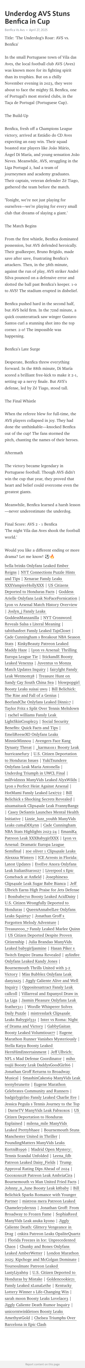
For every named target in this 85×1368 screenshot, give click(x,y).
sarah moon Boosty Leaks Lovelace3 (36, 1298)
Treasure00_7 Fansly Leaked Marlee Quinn (42, 928)
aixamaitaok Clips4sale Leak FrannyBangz (41, 805)
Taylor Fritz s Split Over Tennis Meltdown (42, 708)
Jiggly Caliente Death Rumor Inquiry (37, 1304)
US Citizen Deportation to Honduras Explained (42, 1117)
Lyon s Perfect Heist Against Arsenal (36, 786)
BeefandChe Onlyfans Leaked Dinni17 (38, 702)
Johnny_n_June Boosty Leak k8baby (37, 1188)
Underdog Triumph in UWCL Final (35, 773)
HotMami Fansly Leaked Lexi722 (33, 792)
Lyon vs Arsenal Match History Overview (41, 604)
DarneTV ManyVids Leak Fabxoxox (39, 1110)
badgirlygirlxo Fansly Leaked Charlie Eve (41, 1097)
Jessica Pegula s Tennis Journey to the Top (42, 1103)
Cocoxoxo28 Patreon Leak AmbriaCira (38, 1175)
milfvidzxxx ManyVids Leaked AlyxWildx (41, 779)
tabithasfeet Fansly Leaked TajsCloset (37, 630)
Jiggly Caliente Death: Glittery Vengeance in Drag (39, 1227)
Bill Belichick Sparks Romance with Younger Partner (42, 1195)
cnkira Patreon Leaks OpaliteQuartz (48, 1233)
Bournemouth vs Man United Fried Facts (40, 1181)
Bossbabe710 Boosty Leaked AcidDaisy (41, 896)
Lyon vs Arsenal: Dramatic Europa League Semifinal (41, 845)
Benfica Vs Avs (15, 30)
